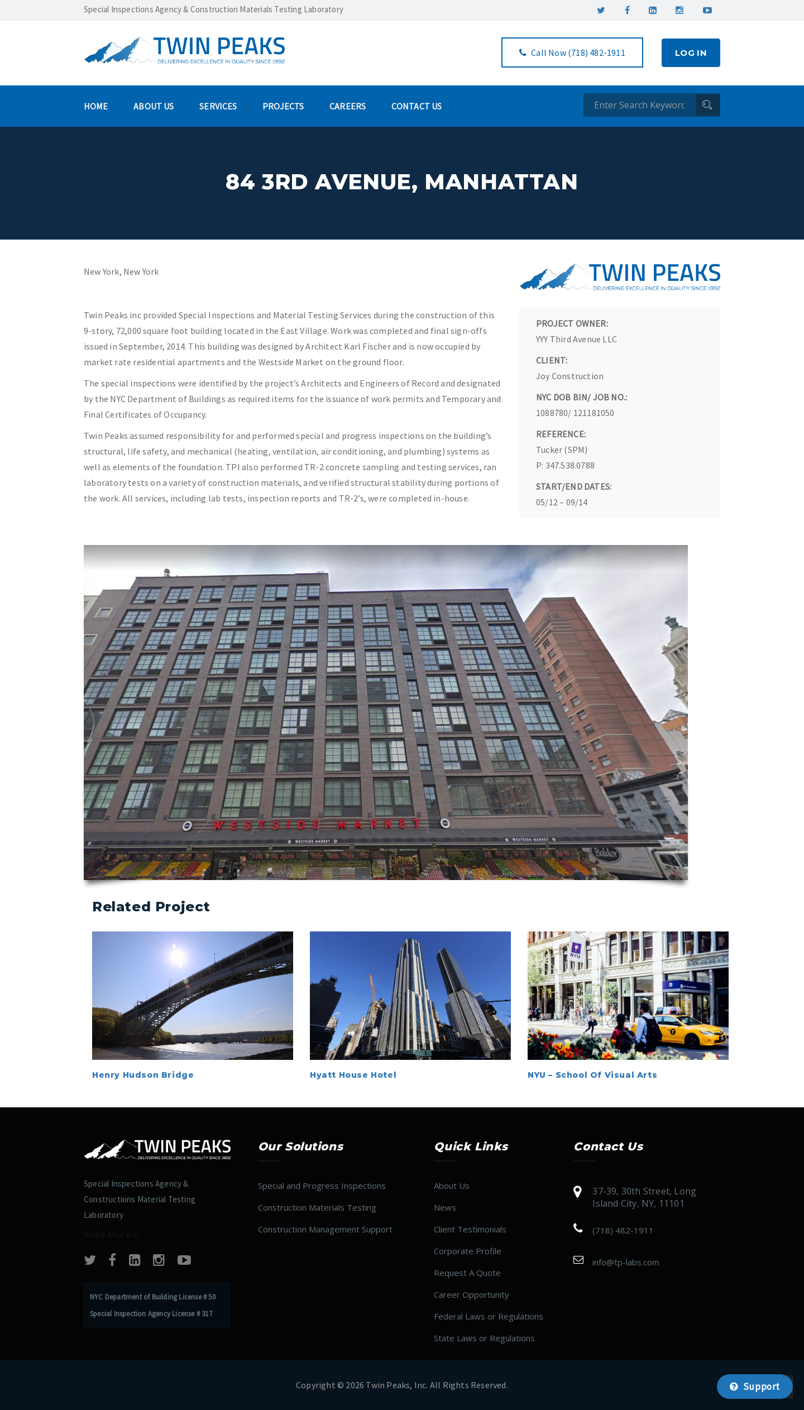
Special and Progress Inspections (322, 1185)
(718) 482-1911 (623, 1230)
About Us (153, 106)
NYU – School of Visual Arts (592, 1075)
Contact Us (416, 106)
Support (755, 1386)
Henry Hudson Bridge (143, 1075)
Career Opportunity (471, 1294)
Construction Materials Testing (317, 1207)
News (445, 1207)
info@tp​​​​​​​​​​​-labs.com (625, 1262)
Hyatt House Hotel (353, 1075)
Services (218, 106)
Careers (347, 106)
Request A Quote (467, 1272)
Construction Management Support (325, 1229)
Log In (691, 52)
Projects (283, 106)
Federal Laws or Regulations (488, 1316)
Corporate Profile (467, 1250)
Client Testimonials (470, 1229)
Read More (111, 1235)
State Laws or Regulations (484, 1338)
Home (96, 106)
